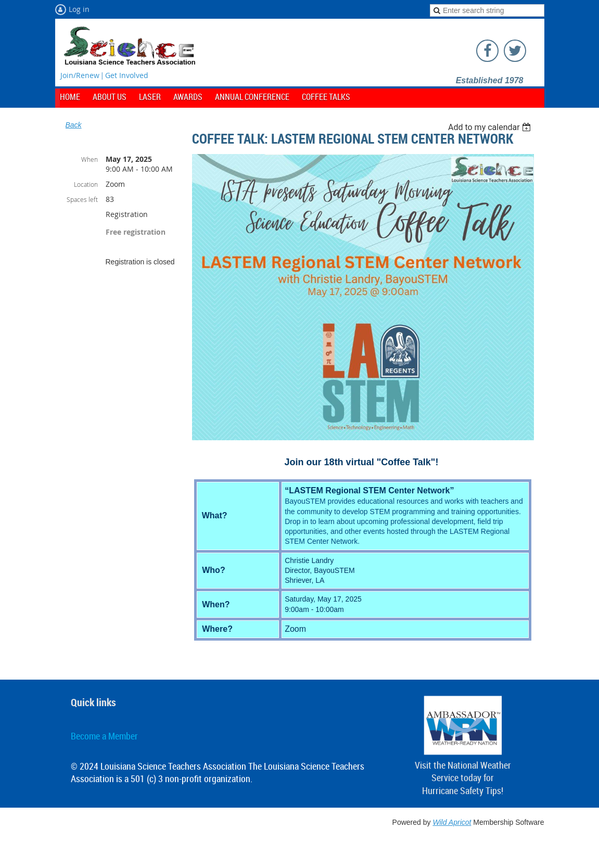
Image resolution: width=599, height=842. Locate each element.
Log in (79, 9)
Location (86, 184)
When (89, 159)
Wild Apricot (451, 822)
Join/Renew (79, 75)
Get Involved (126, 75)
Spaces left (82, 199)
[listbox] (491, 127)
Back (74, 125)
